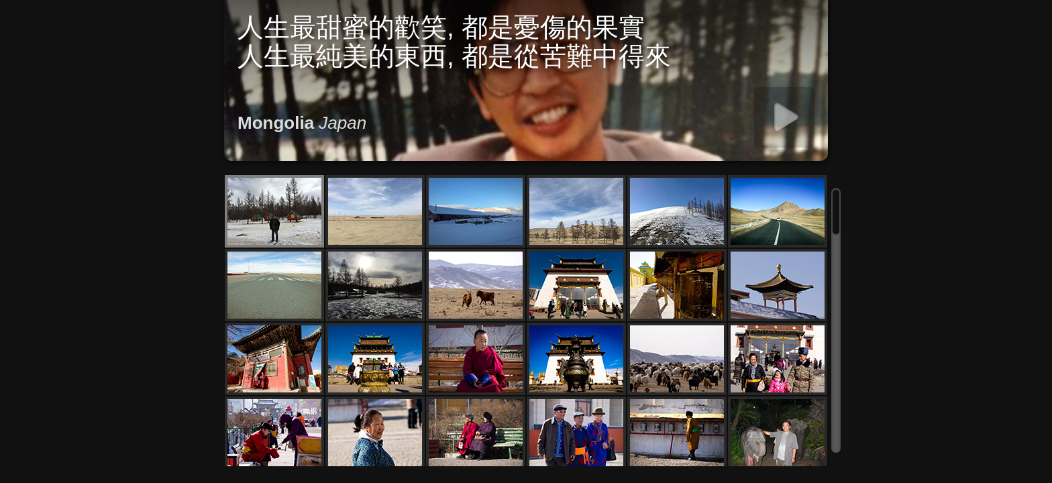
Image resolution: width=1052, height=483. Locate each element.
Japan (342, 123)
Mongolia (276, 123)
